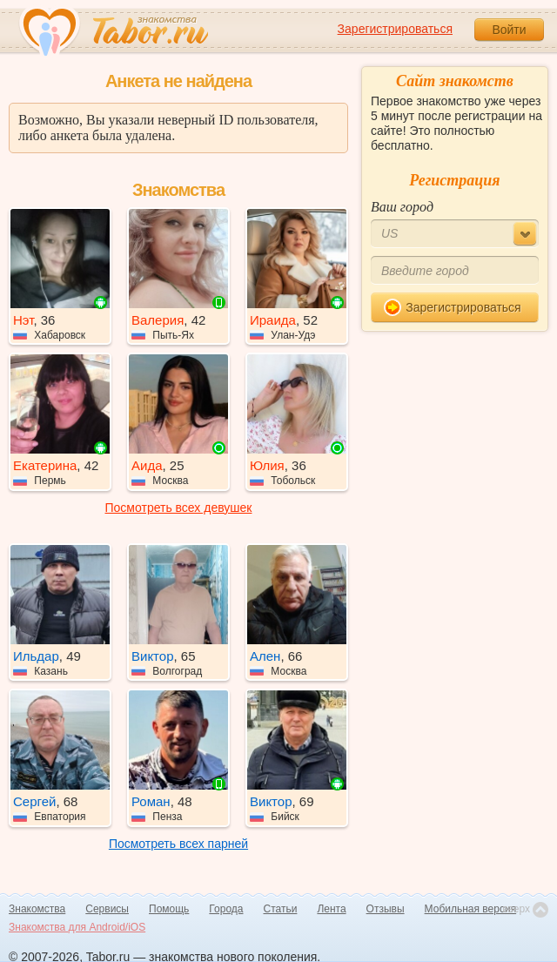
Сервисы (107, 909)
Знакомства (37, 909)
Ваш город (402, 206)
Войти (509, 30)
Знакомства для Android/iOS (77, 927)
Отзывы (385, 909)
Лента (331, 909)
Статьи (281, 909)
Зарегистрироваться (395, 29)
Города (226, 909)
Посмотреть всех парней (178, 844)
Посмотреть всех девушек (178, 508)
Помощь (169, 909)
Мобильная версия (471, 909)
